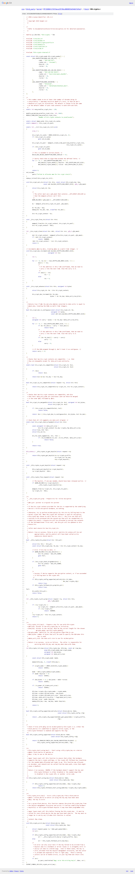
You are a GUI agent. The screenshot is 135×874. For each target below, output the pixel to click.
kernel (39, 9)
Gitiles (11, 871)
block (86, 9)
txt (127, 871)
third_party (30, 9)
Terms (22, 871)
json (131, 871)
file (60, 14)
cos (23, 9)
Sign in (131, 3)
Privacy (16, 871)
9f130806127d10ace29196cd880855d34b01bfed (62, 9)
